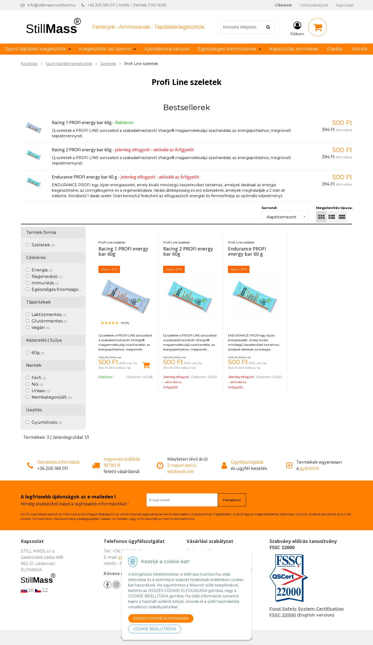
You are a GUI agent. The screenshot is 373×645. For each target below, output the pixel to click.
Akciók (360, 49)
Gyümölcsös (47, 422)
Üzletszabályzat (314, 5)
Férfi (39, 377)
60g (38, 352)
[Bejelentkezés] (297, 28)
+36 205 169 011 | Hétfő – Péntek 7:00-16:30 (127, 5)
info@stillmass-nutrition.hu (51, 5)
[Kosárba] (146, 364)
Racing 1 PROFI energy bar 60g (82, 122)
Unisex (41, 390)
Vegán (41, 327)
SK (27, 589)
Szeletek (43, 244)
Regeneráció (47, 276)
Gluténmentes (49, 321)
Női (37, 384)
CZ (41, 589)
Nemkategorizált (52, 397)
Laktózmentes (49, 314)
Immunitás (45, 283)
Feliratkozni (232, 500)
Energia (42, 270)
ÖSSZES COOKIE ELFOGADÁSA (161, 618)
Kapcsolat (345, 5)
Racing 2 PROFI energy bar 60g (82, 150)
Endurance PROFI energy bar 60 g (84, 177)
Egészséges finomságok (59, 289)
